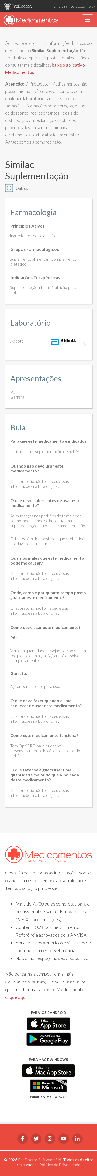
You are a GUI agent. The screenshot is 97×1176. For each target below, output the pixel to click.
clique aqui (16, 997)
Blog (91, 6)
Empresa (60, 6)
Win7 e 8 (60, 1097)
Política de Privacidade (59, 1164)
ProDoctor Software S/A (40, 1159)
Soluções (78, 6)
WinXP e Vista (40, 1097)
